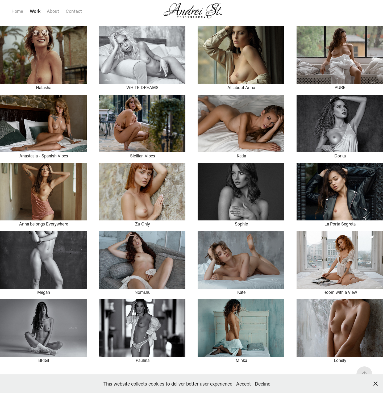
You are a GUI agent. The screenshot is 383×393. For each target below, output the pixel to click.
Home (17, 11)
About (53, 11)
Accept (243, 384)
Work (35, 11)
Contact (74, 11)
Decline (262, 384)
